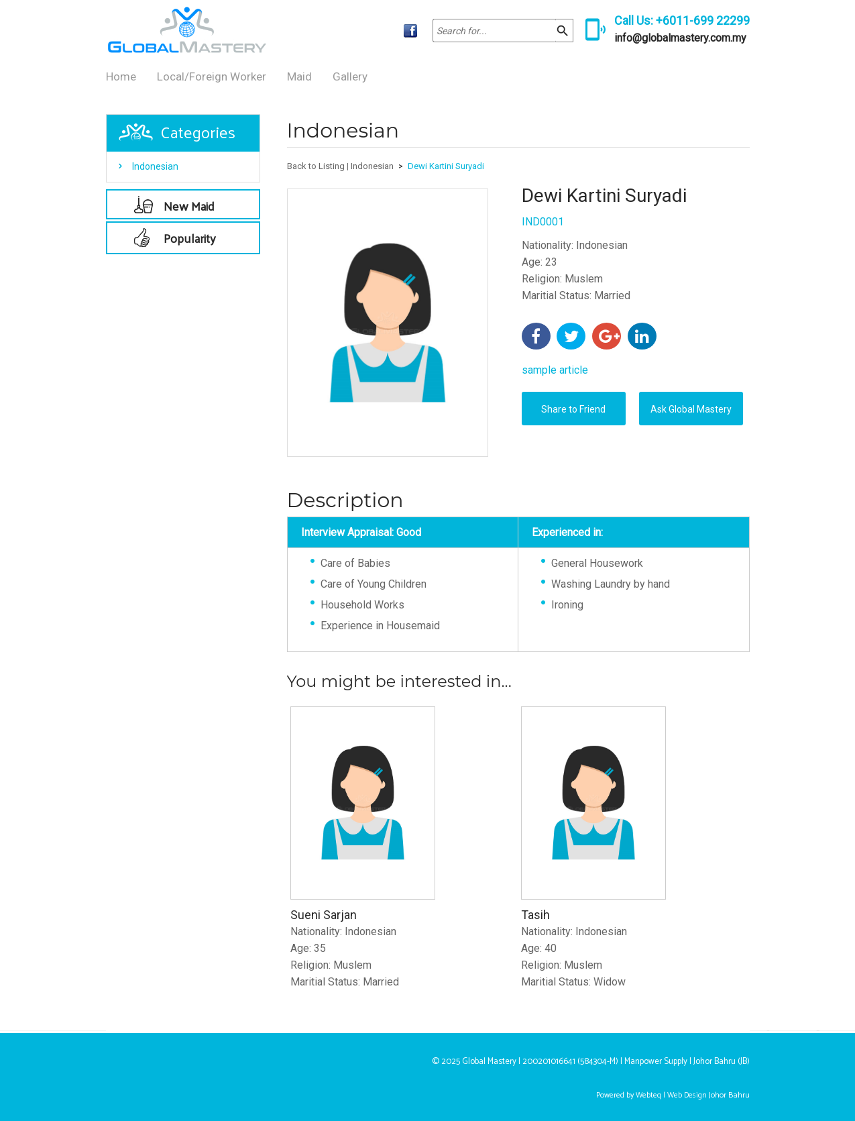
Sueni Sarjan (323, 915)
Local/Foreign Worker (211, 76)
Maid (299, 76)
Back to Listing (316, 166)
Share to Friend (573, 409)
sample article (555, 370)
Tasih (535, 915)
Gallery (350, 76)
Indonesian (155, 166)
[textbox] (494, 30)
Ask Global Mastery (691, 409)
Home (121, 76)
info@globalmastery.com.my (680, 38)
